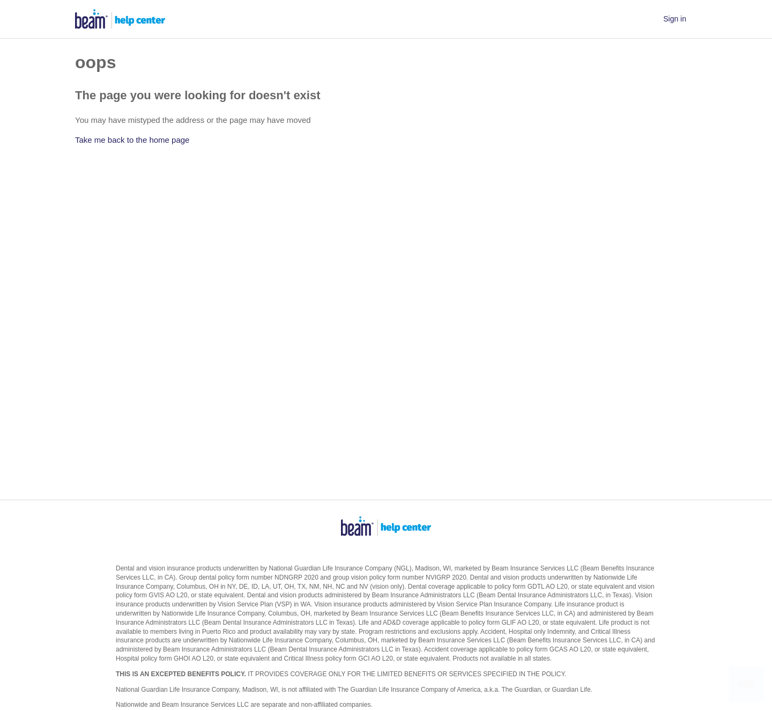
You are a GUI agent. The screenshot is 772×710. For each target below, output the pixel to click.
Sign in (674, 18)
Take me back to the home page (132, 139)
